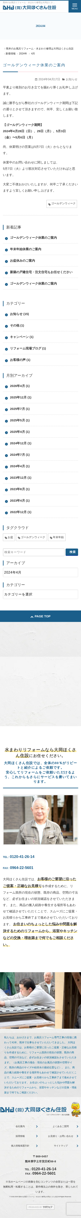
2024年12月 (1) (20, 443)
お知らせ (71, 79)
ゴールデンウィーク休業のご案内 (34, 65)
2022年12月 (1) (20, 512)
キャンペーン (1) (22, 337)
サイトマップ (61, 1145)
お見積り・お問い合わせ (60, 1136)
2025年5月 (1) (20, 420)
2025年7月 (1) (20, 409)
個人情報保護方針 (20, 1145)
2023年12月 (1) (20, 477)
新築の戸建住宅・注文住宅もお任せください (41, 272)
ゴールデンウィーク (63, 203)
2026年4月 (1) (20, 386)
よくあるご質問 (61, 1126)
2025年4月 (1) (20, 431)
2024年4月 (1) (20, 466)
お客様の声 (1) (20, 360)
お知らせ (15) (19, 314)
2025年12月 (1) (20, 397)
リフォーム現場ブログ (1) (28, 348)
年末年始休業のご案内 (25, 249)
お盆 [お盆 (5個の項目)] (10, 537)
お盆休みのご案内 (22, 260)
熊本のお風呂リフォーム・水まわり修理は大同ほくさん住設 (38, 1196)
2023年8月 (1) (20, 489)
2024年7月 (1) (20, 454)
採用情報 (20, 1136)
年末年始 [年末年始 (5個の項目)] (58, 537)
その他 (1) (17, 325)
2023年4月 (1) (20, 500)
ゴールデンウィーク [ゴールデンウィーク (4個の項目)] (33, 537)
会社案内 (20, 1126)
